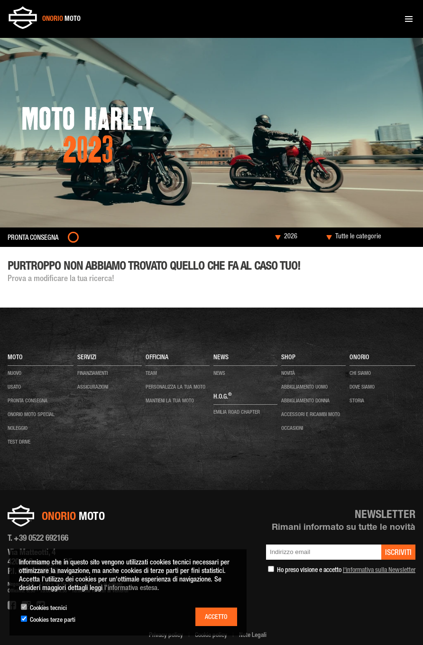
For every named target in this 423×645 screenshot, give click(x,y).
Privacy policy (166, 635)
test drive (19, 442)
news (219, 373)
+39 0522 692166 (41, 539)
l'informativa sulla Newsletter (379, 570)
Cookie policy (211, 635)
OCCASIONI (292, 428)
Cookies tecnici (48, 608)
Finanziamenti (92, 373)
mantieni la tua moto (170, 401)
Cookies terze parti (52, 620)
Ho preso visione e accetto (346, 570)
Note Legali (253, 635)
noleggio (18, 428)
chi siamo (360, 373)
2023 (69, 255)
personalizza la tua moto (175, 387)
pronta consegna (27, 401)
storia (356, 401)
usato (14, 387)
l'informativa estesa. (131, 588)
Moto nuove (49, 255)
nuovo (14, 373)
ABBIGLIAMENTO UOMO (304, 387)
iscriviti (398, 553)
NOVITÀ (288, 373)
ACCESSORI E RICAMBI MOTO (310, 415)
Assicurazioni (92, 387)
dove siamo (362, 387)
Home (28, 255)
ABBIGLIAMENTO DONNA (305, 401)
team (151, 373)
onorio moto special (31, 415)
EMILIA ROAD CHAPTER (236, 412)
